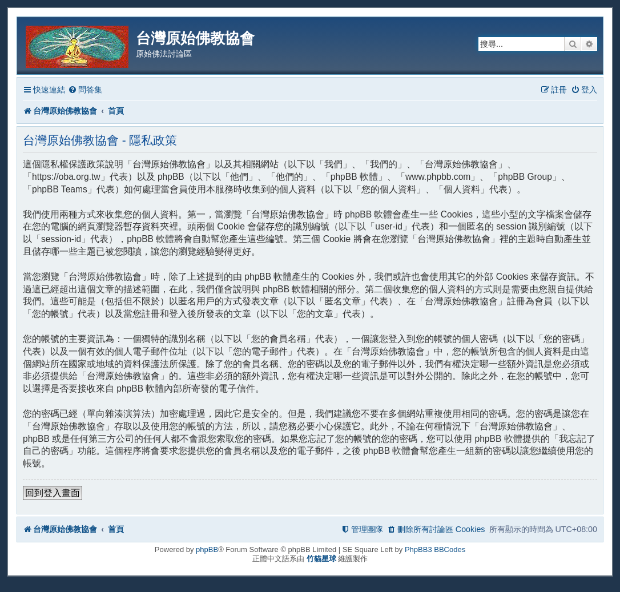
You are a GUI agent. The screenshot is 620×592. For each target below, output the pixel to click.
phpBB (207, 549)
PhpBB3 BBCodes (435, 549)
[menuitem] (85, 90)
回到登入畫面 (52, 493)
